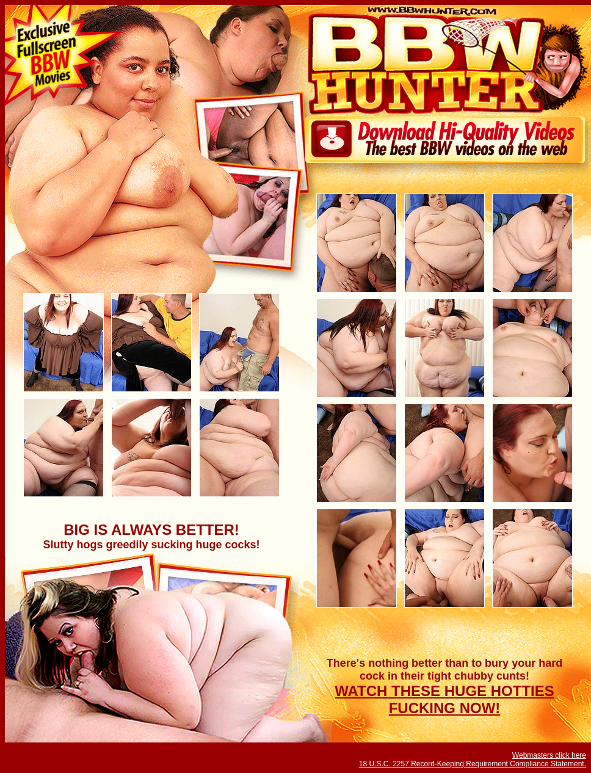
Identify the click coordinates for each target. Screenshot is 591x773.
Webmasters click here (549, 755)
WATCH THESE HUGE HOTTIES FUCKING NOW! (444, 699)
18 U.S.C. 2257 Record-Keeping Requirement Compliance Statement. (472, 764)
